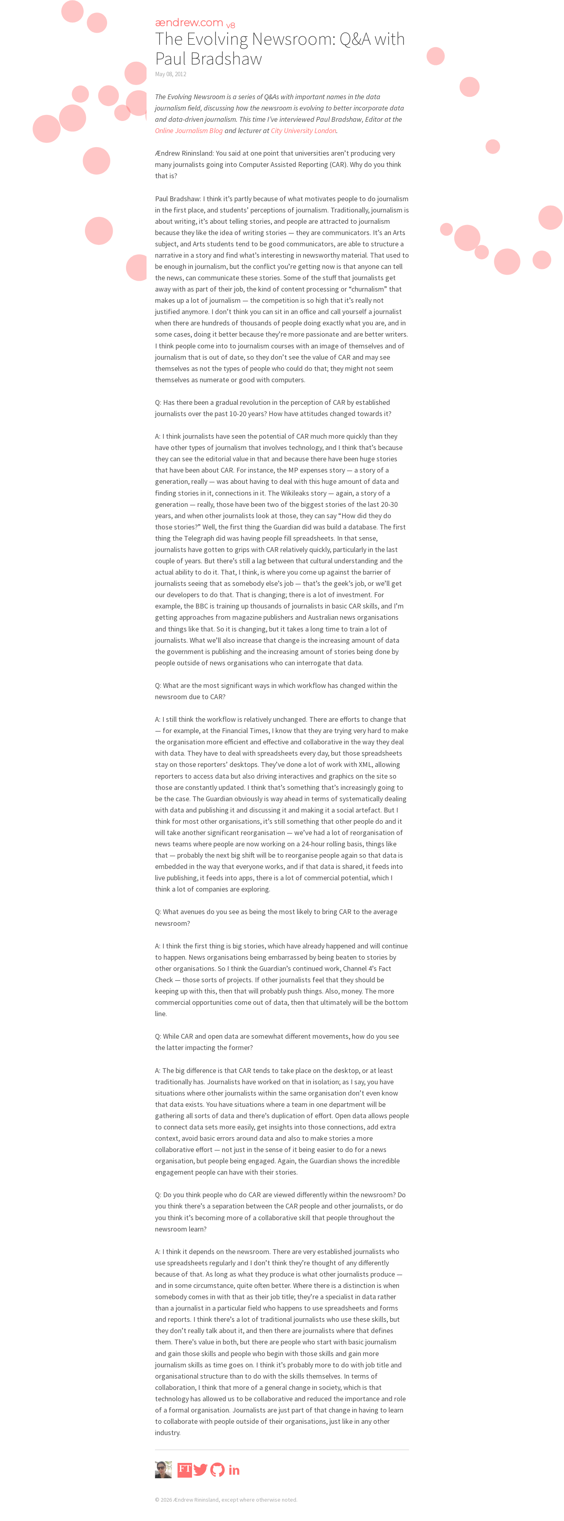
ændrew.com (195, 22)
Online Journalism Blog (189, 130)
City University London (303, 130)
